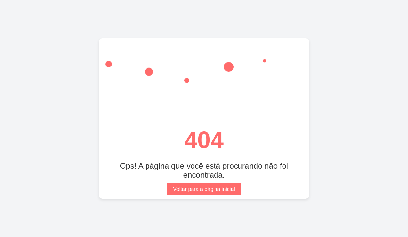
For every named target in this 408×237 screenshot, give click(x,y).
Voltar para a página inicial (204, 189)
